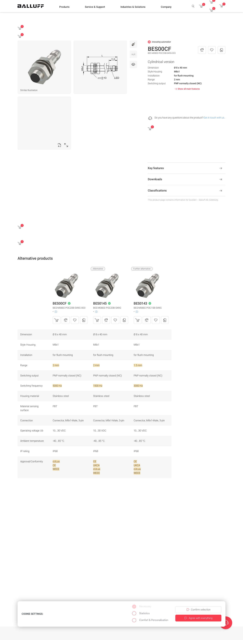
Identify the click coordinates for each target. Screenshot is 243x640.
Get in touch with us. (214, 117)
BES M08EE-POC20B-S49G (107, 307)
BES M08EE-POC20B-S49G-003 (69, 307)
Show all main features (187, 89)
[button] (64, 7)
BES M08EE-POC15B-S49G (148, 307)
